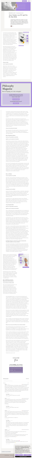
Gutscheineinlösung (7, 455)
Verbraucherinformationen (13, 455)
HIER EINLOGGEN (16, 103)
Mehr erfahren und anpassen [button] (23, 456)
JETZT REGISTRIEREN (16, 99)
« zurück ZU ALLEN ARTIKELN (6, 451)
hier (25, 305)
